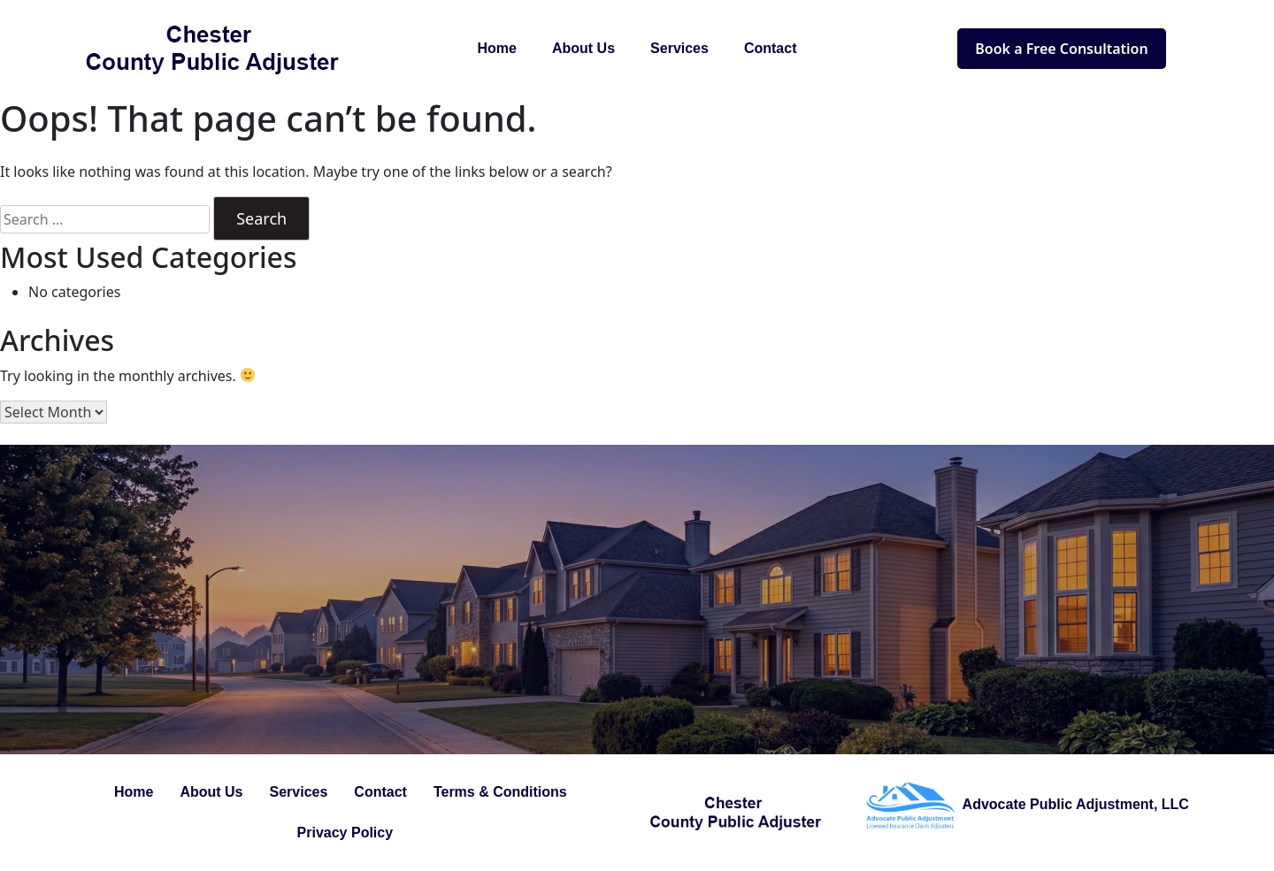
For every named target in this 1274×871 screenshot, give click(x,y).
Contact (770, 48)
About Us (583, 48)
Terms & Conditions (500, 791)
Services (679, 48)
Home (497, 48)
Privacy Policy (345, 832)
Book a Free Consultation (1061, 48)
